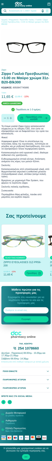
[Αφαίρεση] (5, 118)
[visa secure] (39, 438)
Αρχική (4, 20)
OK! (26, 457)
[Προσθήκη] (10, 118)
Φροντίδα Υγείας (27, 20)
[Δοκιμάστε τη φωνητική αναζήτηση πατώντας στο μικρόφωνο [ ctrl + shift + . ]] (42, 11)
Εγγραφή (25, 319)
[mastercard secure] (33, 438)
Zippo (3, 70)
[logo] (25, 4)
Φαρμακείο (13, 20)
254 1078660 (28, 348)
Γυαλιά (38, 20)
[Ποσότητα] (7, 118)
